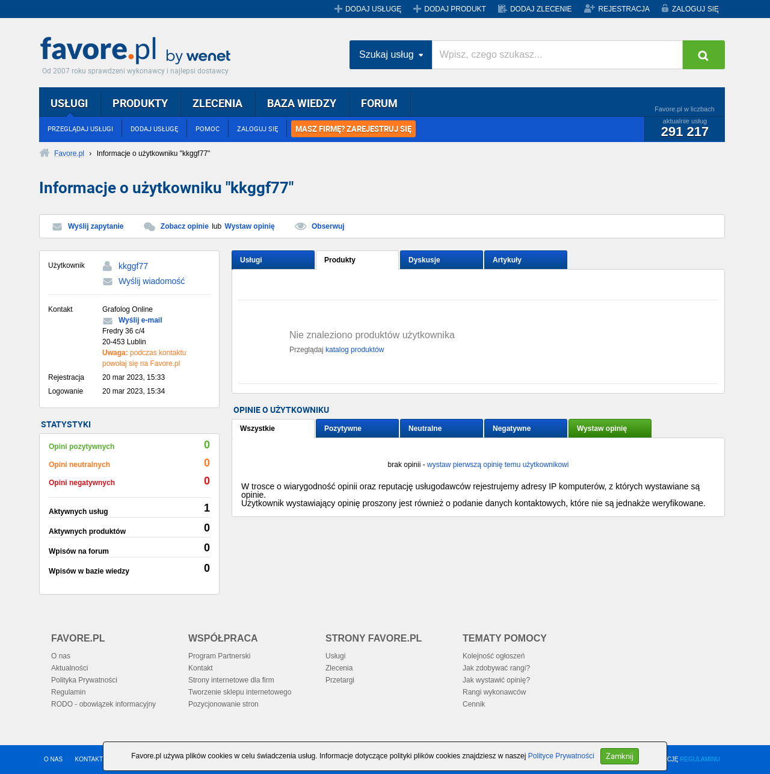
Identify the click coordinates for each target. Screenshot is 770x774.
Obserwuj (328, 226)
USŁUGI (69, 103)
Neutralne (425, 428)
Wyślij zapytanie (95, 226)
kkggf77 (133, 266)
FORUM (379, 103)
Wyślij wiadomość (152, 281)
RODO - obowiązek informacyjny (103, 704)
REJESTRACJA (624, 9)
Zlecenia (339, 668)
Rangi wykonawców (494, 692)
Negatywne (512, 428)
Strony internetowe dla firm (231, 680)
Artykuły (507, 260)
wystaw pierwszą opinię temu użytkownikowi (497, 464)
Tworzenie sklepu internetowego (239, 692)
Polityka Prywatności (84, 680)
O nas (60, 656)
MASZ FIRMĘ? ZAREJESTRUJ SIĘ (353, 128)
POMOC (208, 128)
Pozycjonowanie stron (223, 704)
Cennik (474, 704)
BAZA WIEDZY (301, 103)
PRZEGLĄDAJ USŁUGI (80, 128)
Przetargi (339, 680)
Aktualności (69, 668)
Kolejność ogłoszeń (494, 656)
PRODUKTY (140, 103)
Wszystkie (257, 428)
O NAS (53, 759)
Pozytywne (343, 428)
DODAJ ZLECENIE (541, 9)
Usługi (251, 260)
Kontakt (200, 668)
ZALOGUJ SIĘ (695, 9)
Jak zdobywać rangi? (496, 668)
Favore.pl (138, 51)
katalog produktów (354, 349)
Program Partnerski (219, 656)
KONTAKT (89, 759)
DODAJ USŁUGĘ (373, 9)
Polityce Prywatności (561, 756)
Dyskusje (424, 260)
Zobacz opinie (185, 226)
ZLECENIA (217, 103)
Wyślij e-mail (140, 320)
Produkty (340, 260)
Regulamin (68, 692)
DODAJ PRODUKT (455, 9)
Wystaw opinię (250, 226)
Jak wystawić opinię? (496, 680)
